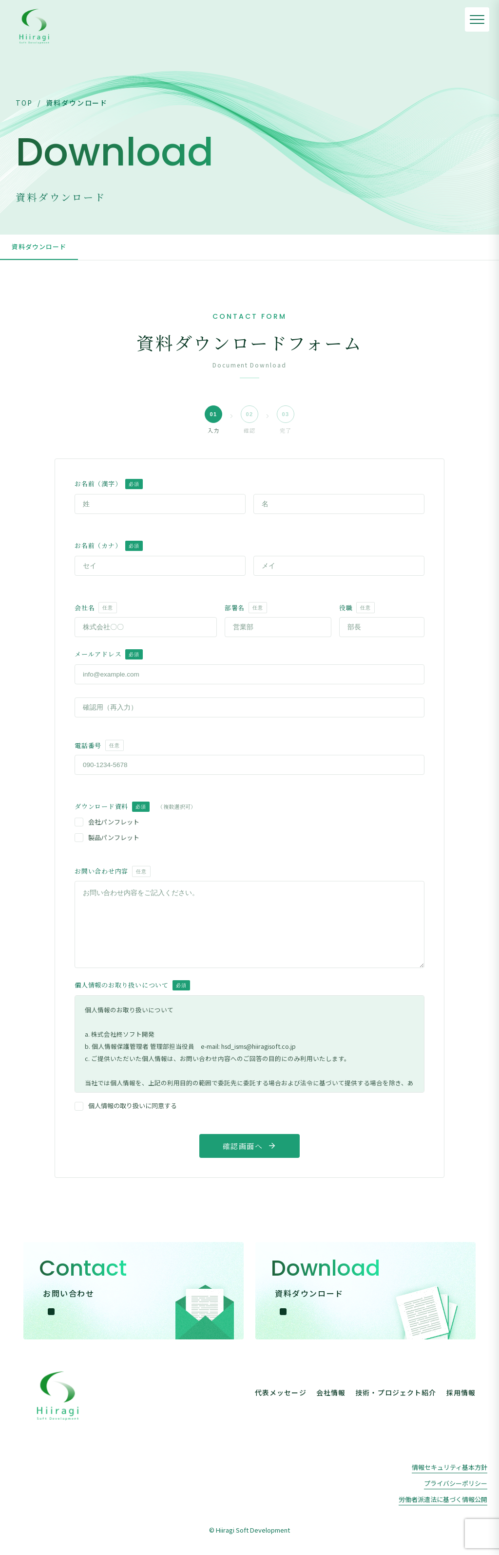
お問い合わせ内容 (113, 871)
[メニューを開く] (477, 19)
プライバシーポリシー (455, 1483)
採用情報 (461, 1392)
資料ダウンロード (39, 246)
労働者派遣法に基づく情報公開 (443, 1499)
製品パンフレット (107, 837)
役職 (357, 607)
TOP (24, 103)
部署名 (246, 607)
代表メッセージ (281, 1392)
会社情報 (330, 1392)
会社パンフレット (107, 821)
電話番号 (99, 745)
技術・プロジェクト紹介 (395, 1392)
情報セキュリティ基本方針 (449, 1467)
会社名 (96, 607)
